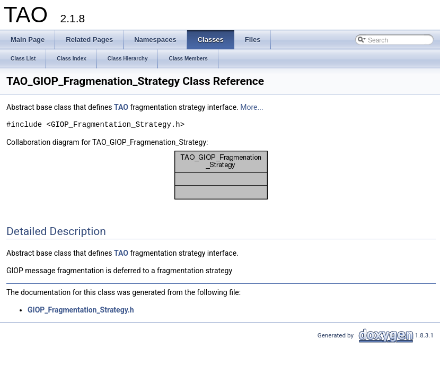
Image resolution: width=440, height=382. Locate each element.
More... (251, 107)
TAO (121, 107)
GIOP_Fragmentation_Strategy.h (81, 310)
